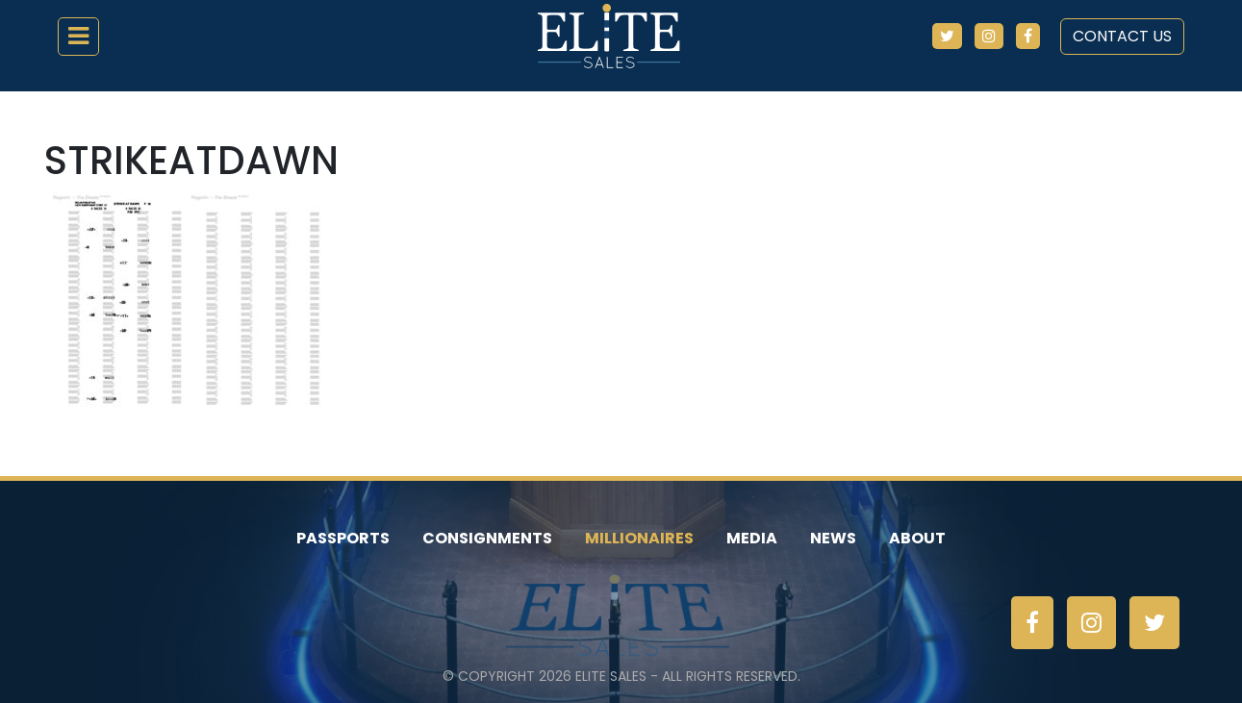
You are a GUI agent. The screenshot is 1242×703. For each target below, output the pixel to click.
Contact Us (1122, 36)
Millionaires (639, 538)
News (833, 538)
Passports (343, 538)
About (917, 538)
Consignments (487, 538)
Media (751, 538)
